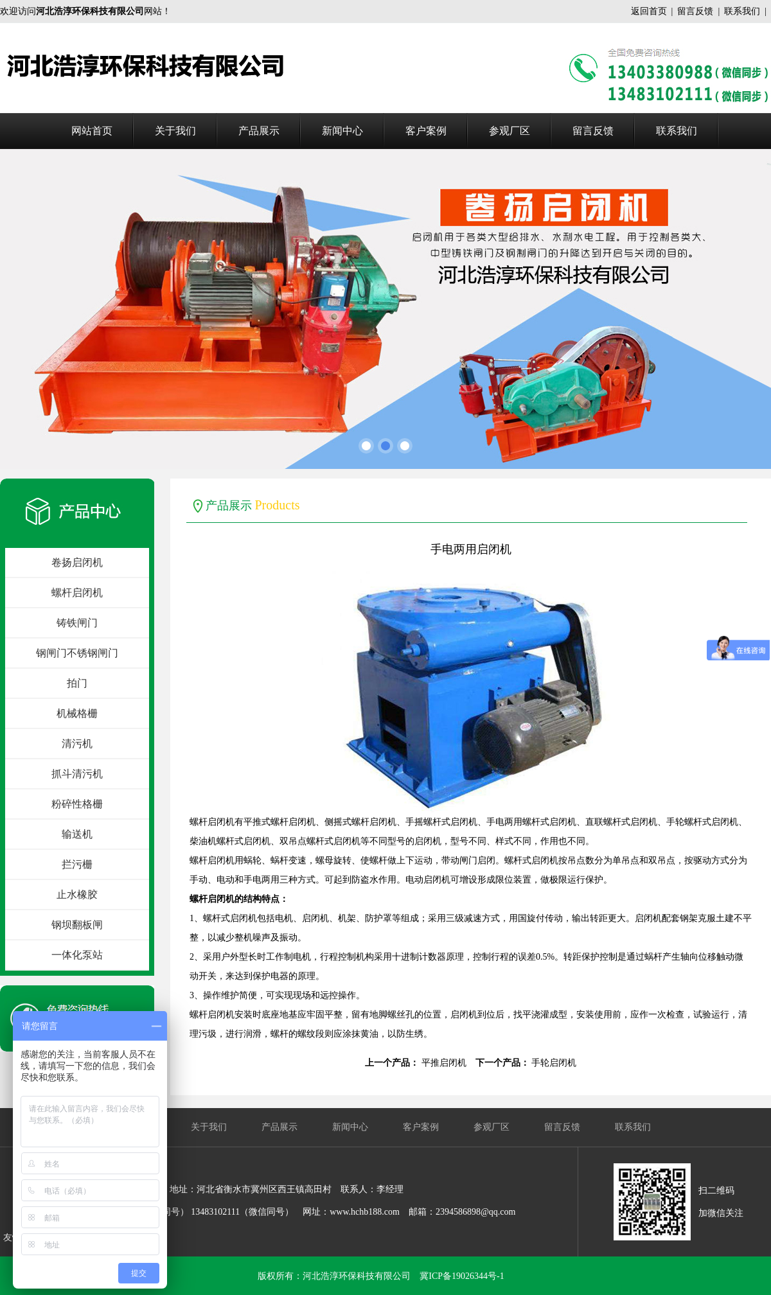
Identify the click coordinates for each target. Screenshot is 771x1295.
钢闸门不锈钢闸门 (77, 653)
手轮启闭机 (553, 1063)
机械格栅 (77, 713)
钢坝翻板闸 (77, 924)
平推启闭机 (443, 1063)
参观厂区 (509, 130)
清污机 (77, 743)
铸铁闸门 (77, 622)
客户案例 (426, 130)
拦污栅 (77, 864)
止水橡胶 (77, 894)
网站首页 (91, 130)
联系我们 (742, 11)
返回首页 (649, 11)
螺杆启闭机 (77, 592)
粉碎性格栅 (77, 803)
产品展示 (258, 130)
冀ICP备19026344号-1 (462, 1276)
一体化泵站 (77, 954)
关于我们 (175, 130)
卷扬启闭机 (77, 562)
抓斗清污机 (77, 773)
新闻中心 (342, 130)
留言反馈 (695, 11)
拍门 (77, 683)
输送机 (77, 834)
